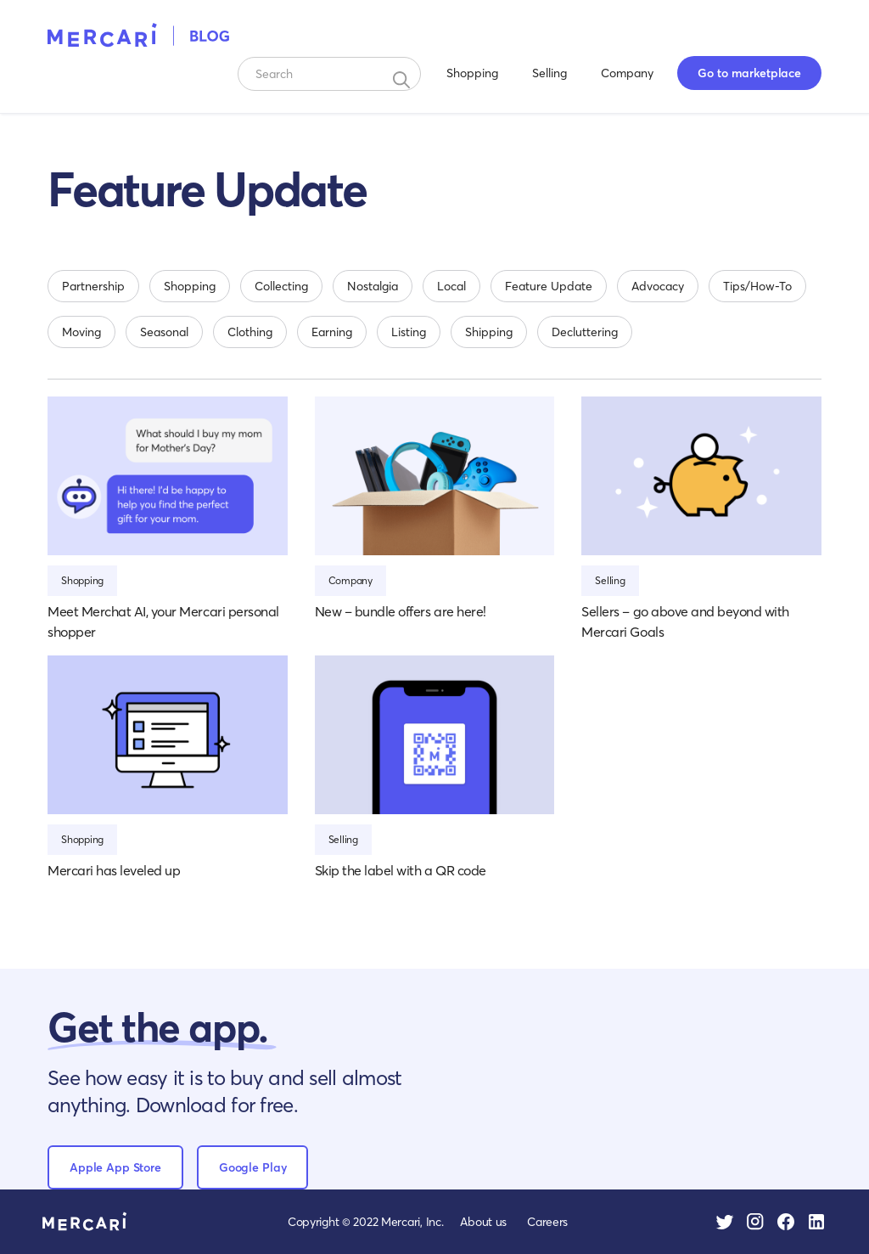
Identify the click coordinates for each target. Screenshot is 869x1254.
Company (627, 73)
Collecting (281, 286)
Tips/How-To (757, 286)
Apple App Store (115, 1167)
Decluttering (585, 331)
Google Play (252, 1167)
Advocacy (657, 286)
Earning (331, 331)
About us (483, 1221)
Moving (81, 331)
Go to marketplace (749, 73)
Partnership (93, 286)
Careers (547, 1221)
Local (451, 286)
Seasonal (164, 331)
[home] (139, 34)
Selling (549, 73)
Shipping (489, 331)
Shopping (472, 73)
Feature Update (548, 286)
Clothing (249, 331)
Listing (408, 331)
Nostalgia (372, 286)
